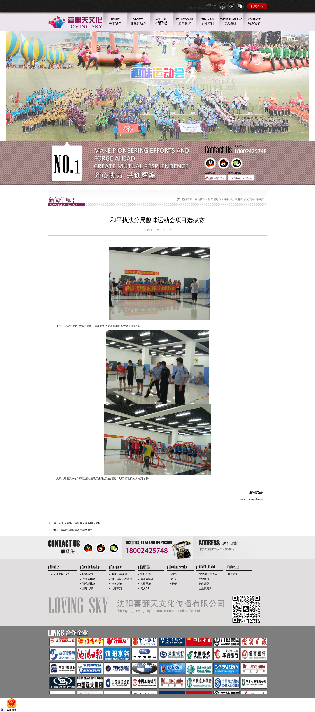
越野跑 (173, 578)
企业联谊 (204, 578)
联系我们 (233, 574)
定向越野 (204, 583)
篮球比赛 (87, 588)
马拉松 (173, 574)
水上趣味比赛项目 (121, 578)
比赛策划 (87, 574)
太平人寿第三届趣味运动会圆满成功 (80, 523)
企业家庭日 (205, 588)
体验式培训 (147, 578)
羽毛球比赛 (88, 583)
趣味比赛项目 (119, 574)
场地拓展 (145, 574)
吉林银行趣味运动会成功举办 (76, 529)
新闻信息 (213, 199)
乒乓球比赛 (88, 578)
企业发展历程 (61, 574)
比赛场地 (116, 583)
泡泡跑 (173, 583)
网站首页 (200, 199)
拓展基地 (145, 583)
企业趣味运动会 (208, 574)
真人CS (144, 588)
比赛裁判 (116, 588)
